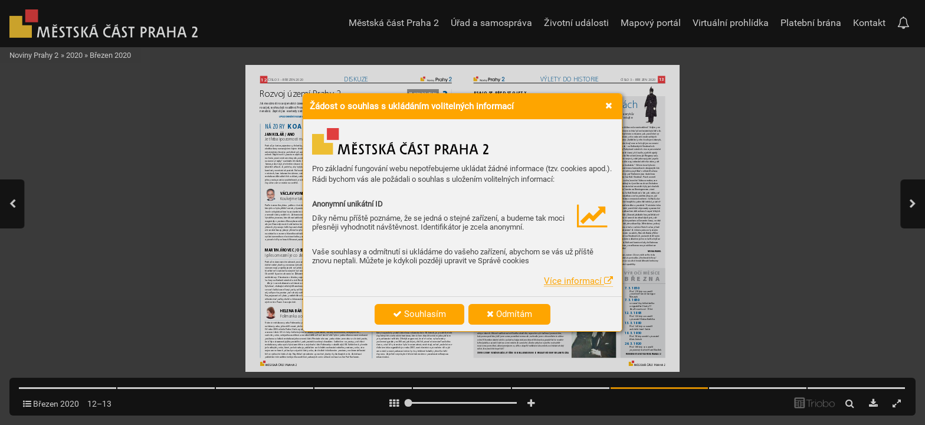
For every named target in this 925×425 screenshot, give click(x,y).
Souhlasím (419, 314)
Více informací (578, 281)
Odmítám (509, 314)
